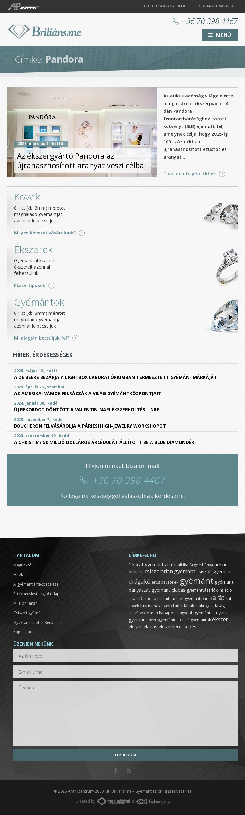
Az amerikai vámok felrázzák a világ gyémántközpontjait (87, 394)
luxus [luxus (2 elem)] (145, 605)
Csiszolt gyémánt (28, 613)
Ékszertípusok (29, 286)
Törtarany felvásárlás (214, 6)
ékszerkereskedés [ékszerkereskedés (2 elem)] (177, 627)
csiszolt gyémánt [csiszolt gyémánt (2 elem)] (214, 571)
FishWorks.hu (153, 801)
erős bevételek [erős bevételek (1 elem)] (165, 582)
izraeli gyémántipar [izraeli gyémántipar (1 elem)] (190, 599)
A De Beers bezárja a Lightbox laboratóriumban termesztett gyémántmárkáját (115, 377)
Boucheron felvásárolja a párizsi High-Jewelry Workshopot (90, 426)
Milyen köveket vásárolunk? (45, 233)
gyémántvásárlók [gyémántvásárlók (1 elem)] (202, 590)
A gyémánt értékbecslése (36, 584)
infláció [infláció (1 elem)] (225, 590)
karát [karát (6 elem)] (217, 598)
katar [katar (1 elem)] (230, 599)
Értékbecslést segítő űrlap (36, 594)
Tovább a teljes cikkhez (189, 174)
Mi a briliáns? (25, 603)
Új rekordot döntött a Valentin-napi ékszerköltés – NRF (86, 410)
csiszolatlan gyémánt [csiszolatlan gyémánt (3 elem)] (170, 571)
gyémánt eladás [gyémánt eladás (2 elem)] (168, 590)
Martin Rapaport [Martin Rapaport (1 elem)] (161, 613)
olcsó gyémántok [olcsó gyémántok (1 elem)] (195, 620)
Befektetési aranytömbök (166, 6)
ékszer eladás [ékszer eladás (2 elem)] (143, 627)
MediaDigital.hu (113, 801)
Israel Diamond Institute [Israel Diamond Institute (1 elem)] (150, 599)
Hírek (18, 575)
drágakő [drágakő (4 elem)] (140, 582)
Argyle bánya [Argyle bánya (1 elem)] (201, 565)
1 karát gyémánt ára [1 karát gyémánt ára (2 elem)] (150, 564)
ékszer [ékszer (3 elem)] (220, 619)
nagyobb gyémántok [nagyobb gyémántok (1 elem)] (196, 613)
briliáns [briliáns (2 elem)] (136, 571)
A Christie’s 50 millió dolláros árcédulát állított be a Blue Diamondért (105, 442)
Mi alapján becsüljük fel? (41, 338)
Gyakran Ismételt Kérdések (37, 622)
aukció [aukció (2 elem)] (221, 564)
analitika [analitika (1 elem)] (180, 565)
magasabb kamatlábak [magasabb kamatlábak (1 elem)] (173, 606)
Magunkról (23, 565)
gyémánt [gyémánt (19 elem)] (196, 581)
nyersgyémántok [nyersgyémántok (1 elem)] (164, 620)
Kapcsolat (22, 632)
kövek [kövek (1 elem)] (134, 606)
